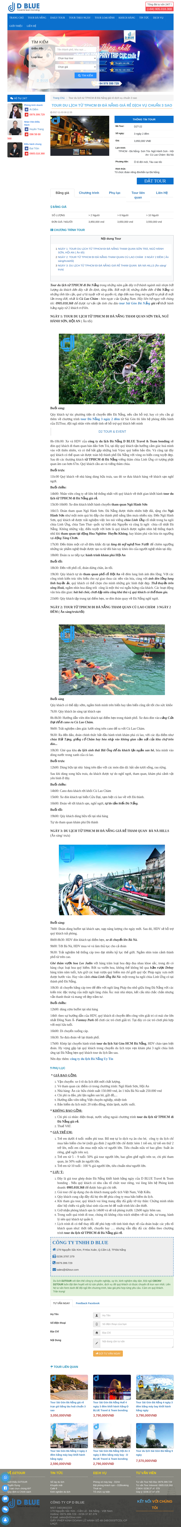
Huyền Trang (34, 129)
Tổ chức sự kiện (101, 1491)
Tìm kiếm (85, 75)
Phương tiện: (122, 161)
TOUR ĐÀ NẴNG (37, 17)
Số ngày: (119, 133)
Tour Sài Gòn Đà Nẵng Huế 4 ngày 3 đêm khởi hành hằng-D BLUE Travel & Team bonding (111, 1406)
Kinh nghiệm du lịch (60, 1491)
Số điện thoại (58, 1322)
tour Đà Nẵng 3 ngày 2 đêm (100, 419)
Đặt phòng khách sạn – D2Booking (111, 1485)
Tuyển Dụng (13, 1485)
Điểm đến (37, 48)
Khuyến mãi (56, 1485)
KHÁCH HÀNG (127, 17)
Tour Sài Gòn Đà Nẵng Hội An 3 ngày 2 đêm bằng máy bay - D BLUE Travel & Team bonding (111, 1455)
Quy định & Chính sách (19, 1491)
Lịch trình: (120, 148)
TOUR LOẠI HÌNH (105, 17)
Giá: (117, 140)
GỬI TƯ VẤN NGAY (108, 1353)
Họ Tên (54, 1314)
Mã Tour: (119, 126)
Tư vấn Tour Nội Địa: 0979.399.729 (154, 1482)
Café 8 (53, 1488)
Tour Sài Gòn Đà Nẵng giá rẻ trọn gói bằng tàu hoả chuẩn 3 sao (68, 1406)
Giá (33, 65)
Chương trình (89, 193)
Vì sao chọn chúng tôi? (19, 1488)
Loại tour (37, 57)
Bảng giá (62, 193)
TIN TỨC (144, 17)
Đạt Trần (32, 148)
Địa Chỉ (54, 1331)
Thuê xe (97, 1488)
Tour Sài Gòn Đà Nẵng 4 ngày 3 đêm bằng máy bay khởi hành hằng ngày (154, 1406)
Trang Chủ (16, 17)
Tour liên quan (138, 195)
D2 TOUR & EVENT (112, 431)
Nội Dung (55, 1340)
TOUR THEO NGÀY (79, 17)
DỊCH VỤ (158, 17)
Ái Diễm (31, 109)
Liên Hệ (31, 26)
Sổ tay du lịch (57, 1482)
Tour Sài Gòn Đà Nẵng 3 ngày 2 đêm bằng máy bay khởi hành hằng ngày (68, 1455)
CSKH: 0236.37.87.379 (148, 1488)
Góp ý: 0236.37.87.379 (147, 1491)
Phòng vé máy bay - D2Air (106, 1482)
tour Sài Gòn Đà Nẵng (134, 303)
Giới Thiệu (16, 26)
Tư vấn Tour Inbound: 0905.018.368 (154, 1485)
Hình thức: (120, 169)
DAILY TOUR (57, 17)
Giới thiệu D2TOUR (17, 1482)
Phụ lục (115, 193)
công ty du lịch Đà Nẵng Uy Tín (91, 1059)
